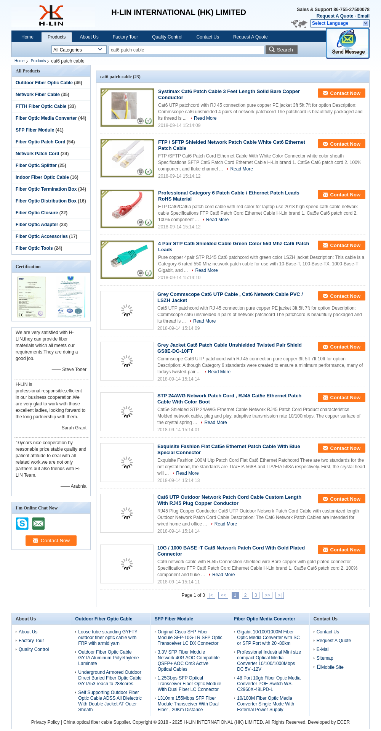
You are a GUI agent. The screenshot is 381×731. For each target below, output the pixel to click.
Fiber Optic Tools (34, 248)
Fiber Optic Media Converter (46, 118)
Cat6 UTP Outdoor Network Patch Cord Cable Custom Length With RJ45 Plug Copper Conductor (229, 500)
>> (267, 595)
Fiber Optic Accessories (42, 236)
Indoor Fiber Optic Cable (42, 177)
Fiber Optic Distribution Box (46, 201)
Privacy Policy (45, 722)
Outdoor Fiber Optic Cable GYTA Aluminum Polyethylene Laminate (108, 657)
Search (285, 50)
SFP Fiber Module (35, 130)
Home (27, 37)
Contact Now (345, 93)
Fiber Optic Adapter (37, 224)
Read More (205, 118)
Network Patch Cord (37, 153)
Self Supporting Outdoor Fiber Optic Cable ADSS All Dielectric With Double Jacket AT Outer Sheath (110, 701)
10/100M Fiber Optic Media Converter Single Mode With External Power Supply (265, 704)
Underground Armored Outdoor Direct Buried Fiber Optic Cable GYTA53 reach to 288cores (109, 678)
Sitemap (325, 658)
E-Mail (323, 649)
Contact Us (208, 37)
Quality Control (167, 37)
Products (57, 37)
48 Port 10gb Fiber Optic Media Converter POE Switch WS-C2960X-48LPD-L (269, 683)
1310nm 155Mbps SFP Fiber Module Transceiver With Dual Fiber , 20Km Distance (188, 704)
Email (363, 16)
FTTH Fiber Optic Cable (41, 106)
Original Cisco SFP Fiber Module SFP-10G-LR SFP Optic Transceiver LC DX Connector (190, 637)
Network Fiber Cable (38, 94)
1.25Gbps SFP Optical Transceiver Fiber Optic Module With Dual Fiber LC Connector (189, 683)
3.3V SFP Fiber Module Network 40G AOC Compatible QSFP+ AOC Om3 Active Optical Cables (189, 660)
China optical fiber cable (87, 722)
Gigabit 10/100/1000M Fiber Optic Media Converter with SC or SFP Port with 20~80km (268, 637)
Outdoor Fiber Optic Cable (44, 82)
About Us (89, 37)
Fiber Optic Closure (37, 212)
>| (280, 595)
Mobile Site (330, 667)
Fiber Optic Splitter (36, 165)
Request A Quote (335, 16)
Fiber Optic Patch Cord (41, 142)
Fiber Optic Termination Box (46, 189)
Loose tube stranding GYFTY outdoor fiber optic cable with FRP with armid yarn (107, 637)
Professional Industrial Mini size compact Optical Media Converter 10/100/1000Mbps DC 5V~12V (269, 660)
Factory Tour (125, 37)
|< (211, 595)
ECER (343, 722)
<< (223, 595)
